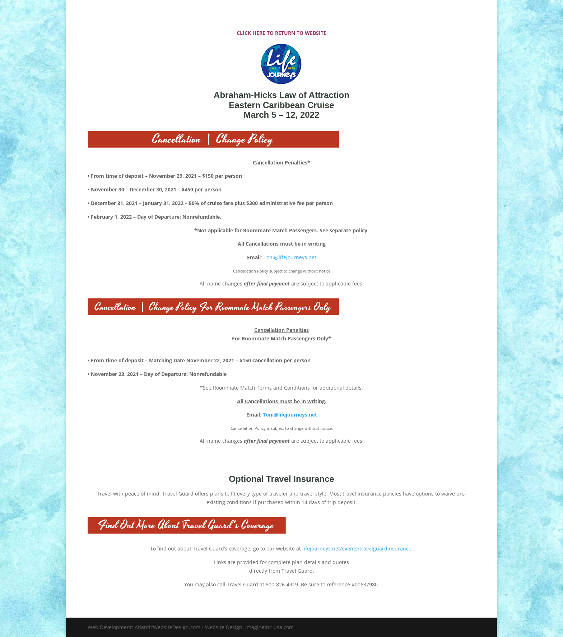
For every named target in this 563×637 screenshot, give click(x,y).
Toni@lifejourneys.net (290, 257)
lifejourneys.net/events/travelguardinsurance (356, 548)
